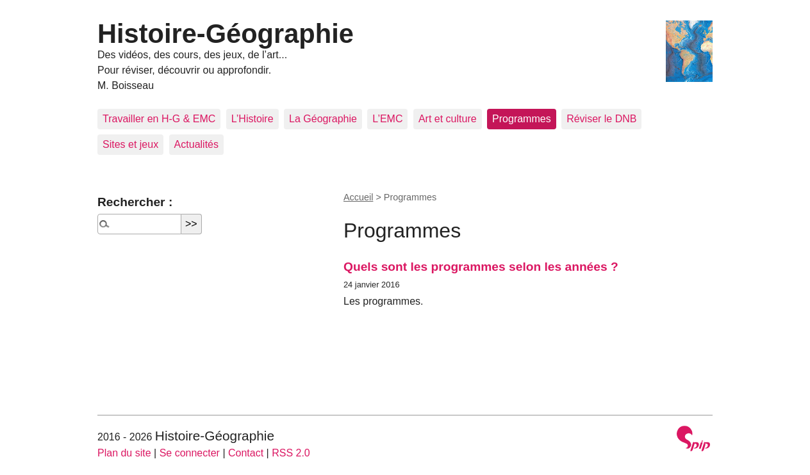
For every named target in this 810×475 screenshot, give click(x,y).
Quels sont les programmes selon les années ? (480, 266)
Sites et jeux (130, 144)
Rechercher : (134, 202)
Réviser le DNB (601, 118)
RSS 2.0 (291, 452)
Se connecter (190, 452)
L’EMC (387, 118)
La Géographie (323, 118)
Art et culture (447, 118)
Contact (245, 452)
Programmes (521, 118)
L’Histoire (252, 118)
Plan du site (124, 452)
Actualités (196, 144)
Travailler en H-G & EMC (159, 118)
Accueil (358, 197)
